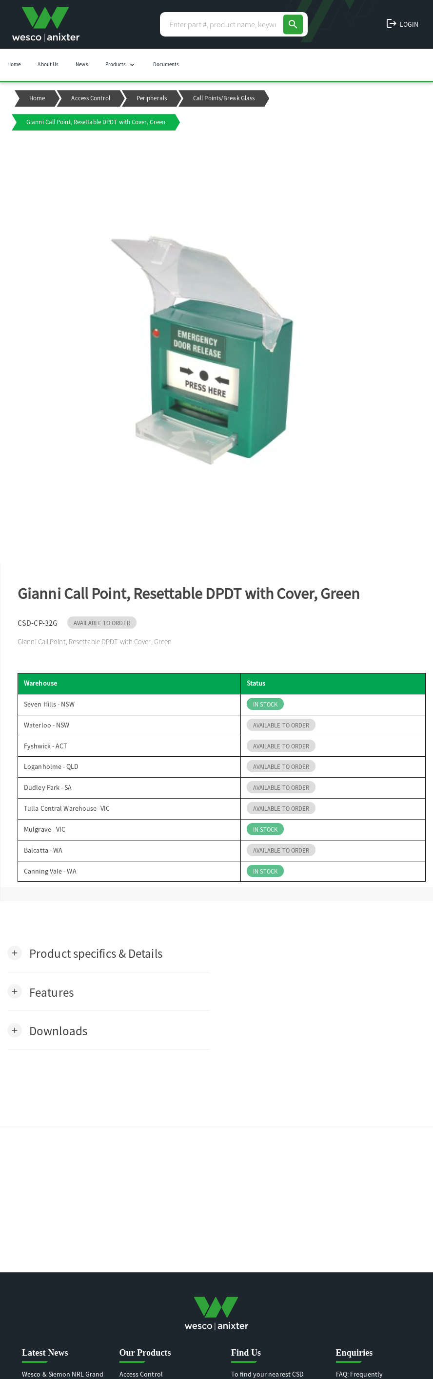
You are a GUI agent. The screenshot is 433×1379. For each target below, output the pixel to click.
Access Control (90, 98)
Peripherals (152, 98)
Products (120, 65)
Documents (166, 64)
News (82, 64)
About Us (48, 64)
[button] (84, 953)
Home (13, 64)
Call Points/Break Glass (224, 98)
